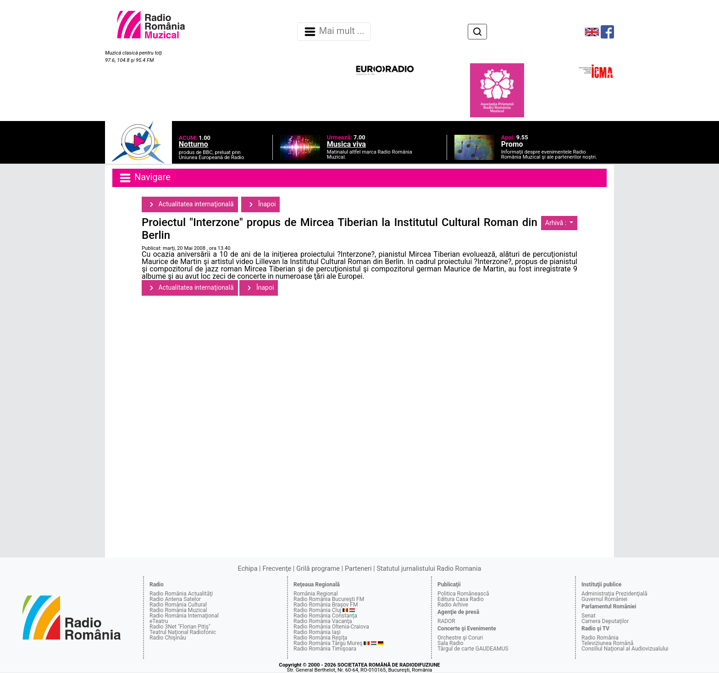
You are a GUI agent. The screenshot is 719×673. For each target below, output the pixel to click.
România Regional (315, 593)
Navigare (144, 178)
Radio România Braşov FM (325, 604)
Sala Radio (450, 643)
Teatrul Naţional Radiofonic (182, 632)
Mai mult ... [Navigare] (334, 32)
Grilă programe (318, 569)
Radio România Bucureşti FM (328, 599)
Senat (588, 615)
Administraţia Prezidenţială (614, 593)
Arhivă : (556, 222)
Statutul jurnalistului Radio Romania (428, 569)
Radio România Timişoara (324, 648)
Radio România (600, 637)
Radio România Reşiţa (320, 637)
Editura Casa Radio (460, 599)
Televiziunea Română (607, 643)
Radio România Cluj (317, 610)
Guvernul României (604, 599)
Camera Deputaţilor (605, 621)
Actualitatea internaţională (190, 204)
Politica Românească (463, 593)
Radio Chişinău (167, 637)
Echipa (248, 569)
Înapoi (260, 204)
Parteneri (358, 569)
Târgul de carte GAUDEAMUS (472, 648)
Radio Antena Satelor (175, 599)
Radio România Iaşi (317, 632)
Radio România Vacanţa (322, 621)
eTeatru (158, 621)
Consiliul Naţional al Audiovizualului (625, 648)
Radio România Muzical (178, 610)
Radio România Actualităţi (181, 593)
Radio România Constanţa (325, 615)
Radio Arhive (452, 604)
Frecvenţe (277, 569)
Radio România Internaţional (184, 615)
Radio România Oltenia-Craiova (331, 626)
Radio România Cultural (178, 604)
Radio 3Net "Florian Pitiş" (179, 626)
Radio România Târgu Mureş (327, 643)
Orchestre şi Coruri (460, 637)
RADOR (446, 621)
